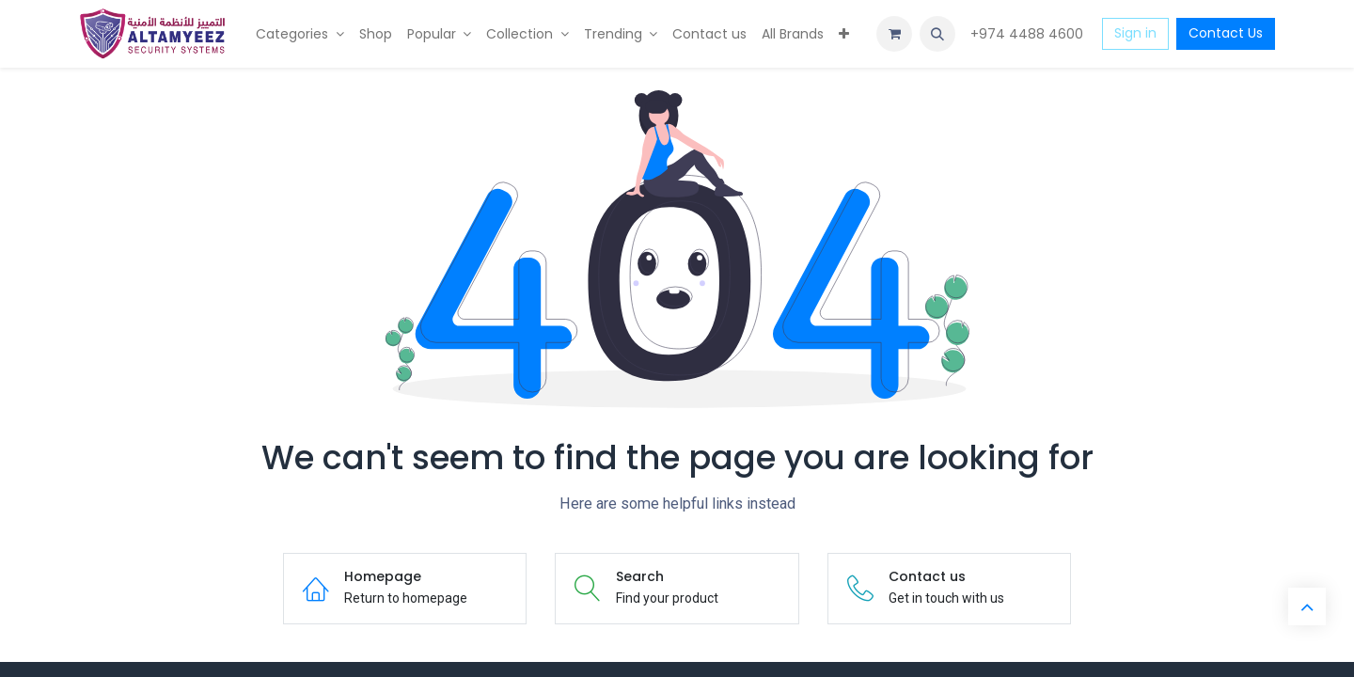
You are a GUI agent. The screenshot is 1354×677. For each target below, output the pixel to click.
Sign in (1135, 33)
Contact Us (1226, 33)
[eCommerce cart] (894, 34)
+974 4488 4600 (1028, 33)
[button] (937, 34)
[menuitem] (300, 34)
